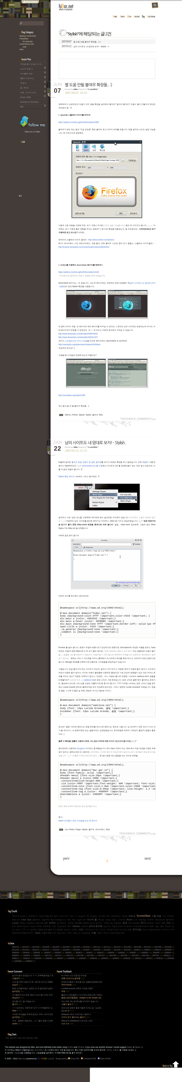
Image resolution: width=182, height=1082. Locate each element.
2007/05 (126, 970)
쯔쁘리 (22, 937)
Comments (146, 419)
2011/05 (169, 961)
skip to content (30, 3)
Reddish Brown (154, 944)
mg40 (79, 934)
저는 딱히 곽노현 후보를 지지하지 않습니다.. (80, 1017)
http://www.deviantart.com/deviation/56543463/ (78, 334)
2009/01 (70, 967)
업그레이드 (61, 937)
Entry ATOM (104, 1073)
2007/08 (92, 970)
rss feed (155, 5)
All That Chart (104, 930)
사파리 (109, 1064)
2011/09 (129, 961)
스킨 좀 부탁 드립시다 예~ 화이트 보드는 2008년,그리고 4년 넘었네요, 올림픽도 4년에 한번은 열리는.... (32, 997)
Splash (82, 415)
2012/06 (37, 961)
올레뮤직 (36, 934)
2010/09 (68, 964)
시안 (81, 944)
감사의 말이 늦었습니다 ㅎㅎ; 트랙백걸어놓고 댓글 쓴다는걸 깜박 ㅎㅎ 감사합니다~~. (32, 991)
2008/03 (17, 970)
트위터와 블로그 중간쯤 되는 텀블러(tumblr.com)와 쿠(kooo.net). (81, 997)
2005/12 (140, 973)
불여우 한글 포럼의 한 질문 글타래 (86, 462)
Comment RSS (89, 1073)
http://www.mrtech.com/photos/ (101, 240)
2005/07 (30, 975)
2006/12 (168, 970)
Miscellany (34, 38)
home (115, 16)
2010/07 (88, 964)
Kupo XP (106, 941)
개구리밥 (136, 944)
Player (144, 944)
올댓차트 (170, 934)
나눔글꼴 (17, 1067)
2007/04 (137, 970)
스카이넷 (121, 934)
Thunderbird (115, 930)
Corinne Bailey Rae (117, 947)
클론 (46, 937)
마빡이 (75, 944)
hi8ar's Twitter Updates (32, 122)
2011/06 (159, 961)
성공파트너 (33, 930)
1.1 (75, 930)
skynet (33, 941)
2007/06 (114, 970)
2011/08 (139, 961)
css (66, 844)
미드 (169, 937)
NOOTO (150, 934)
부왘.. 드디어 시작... (33, 92)
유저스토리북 (95, 940)
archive (136, 16)
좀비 (162, 941)
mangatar (93, 930)
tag (143, 16)
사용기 (100, 947)
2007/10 (71, 970)
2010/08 (78, 964)
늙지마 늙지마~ (96, 937)
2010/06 (98, 964)
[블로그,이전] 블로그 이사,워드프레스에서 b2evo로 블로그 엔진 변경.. (81, 1010)
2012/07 (27, 961)
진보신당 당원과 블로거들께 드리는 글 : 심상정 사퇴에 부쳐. (81, 1023)
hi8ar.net (66, 7)
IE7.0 (143, 937)
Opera (137, 1061)
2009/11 (149, 964)
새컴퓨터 (117, 937)
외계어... (33, 82)
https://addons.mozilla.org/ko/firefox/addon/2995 (78, 122)
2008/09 (112, 967)
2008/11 (91, 967)
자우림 (70, 937)
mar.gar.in (81, 757)
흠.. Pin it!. (33, 87)
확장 (101, 415)
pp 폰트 (34, 944)
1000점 (124, 930)
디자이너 (165, 944)
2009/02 (59, 967)
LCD (135, 934)
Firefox (75, 415)
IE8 (84, 934)
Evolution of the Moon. (33, 101)
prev (66, 872)
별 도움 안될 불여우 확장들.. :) (81, 41)
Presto (106, 947)
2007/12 (50, 970)
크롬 (49, 1064)
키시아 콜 (92, 934)
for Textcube (36, 41)
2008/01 (39, 970)
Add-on (68, 415)
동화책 (86, 937)
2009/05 (38, 967)
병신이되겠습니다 (58, 934)
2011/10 (119, 961)
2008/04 (169, 967)
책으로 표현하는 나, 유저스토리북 (30, 206)
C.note (34, 44)
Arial (71, 930)
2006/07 (62, 973)
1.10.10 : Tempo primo (52, 1073)
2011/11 (108, 961)
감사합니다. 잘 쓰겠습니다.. (24, 1017)
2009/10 (159, 964)
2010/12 (37, 964)
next (147, 872)
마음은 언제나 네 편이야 (122, 941)
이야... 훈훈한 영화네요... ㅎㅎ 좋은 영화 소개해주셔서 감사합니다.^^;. (32, 1036)
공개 (125, 937)
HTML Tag (108, 937)
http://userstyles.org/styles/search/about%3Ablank (79, 344)
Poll (54, 947)
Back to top (171, 1078)
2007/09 (81, 970)
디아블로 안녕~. (33, 73)
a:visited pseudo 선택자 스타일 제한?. (77, 1004)
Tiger (157, 941)
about (122, 16)
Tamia (38, 947)
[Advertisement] (107, 68)
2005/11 (151, 973)
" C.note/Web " (92, 89)
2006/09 (39, 973)
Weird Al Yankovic (19, 930)
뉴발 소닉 (77, 947)
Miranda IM (160, 934)
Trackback (128, 419)
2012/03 (68, 961)
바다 (97, 944)
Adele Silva (61, 947)
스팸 (93, 947)
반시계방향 (58, 944)
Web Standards (134, 937)
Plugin (78, 844)
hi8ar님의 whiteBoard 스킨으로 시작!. (77, 1036)
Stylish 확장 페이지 (66, 476)
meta (129, 16)
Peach (129, 934)
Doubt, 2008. (33, 96)
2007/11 (60, 970)
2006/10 (28, 973)
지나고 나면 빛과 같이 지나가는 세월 (115, 944)
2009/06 (27, 967)
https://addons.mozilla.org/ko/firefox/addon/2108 (78, 272)
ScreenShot (143, 930)
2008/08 (124, 967)
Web (36, 46)
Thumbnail (86, 947)
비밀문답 (30, 937)
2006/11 (17, 973)
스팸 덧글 (156, 930)
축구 (69, 941)
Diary (34, 49)
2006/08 (50, 973)
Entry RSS (74, 1073)
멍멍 (164, 937)
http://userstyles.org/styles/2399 (71, 395)
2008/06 (147, 967)
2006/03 (106, 973)
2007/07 (103, 970)
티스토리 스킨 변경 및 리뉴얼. (74, 991)
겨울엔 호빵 (46, 947)
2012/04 (58, 961)
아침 (54, 941)
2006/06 (73, 973)
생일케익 (45, 934)
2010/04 (119, 964)
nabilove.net (89, 686)
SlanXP (168, 941)
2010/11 (47, 964)
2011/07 (149, 961)
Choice (157, 937)
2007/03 (147, 970)
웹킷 (114, 934)
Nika (69, 934)
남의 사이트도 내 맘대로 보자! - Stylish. (85, 46)
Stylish (88, 415)
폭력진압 (47, 941)
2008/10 (102, 967)
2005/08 (20, 975)
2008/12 (81, 967)
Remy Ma (16, 934)
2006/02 (117, 973)
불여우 (95, 415)
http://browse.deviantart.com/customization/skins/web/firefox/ (84, 247)
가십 (164, 930)
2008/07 (135, 967)
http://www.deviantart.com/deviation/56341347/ (78, 337)
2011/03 (27, 964)
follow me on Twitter (32, 132)
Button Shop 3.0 (23, 941)
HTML (39, 941)
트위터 (52, 937)
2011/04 (17, 964)
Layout (15, 937)
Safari (129, 1061)
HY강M (170, 930)
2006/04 (95, 973)
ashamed (84, 941)
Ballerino (150, 937)
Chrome (81, 1061)
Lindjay (108, 934)
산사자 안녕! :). (33, 68)
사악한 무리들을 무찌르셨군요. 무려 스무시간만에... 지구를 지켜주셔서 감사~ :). (32, 1030)
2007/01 (157, 970)
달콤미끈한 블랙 (45, 944)
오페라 (115, 1064)
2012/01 (88, 961)
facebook (67, 944)
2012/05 (47, 961)
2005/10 (161, 973)
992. (33, 106)
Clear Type (26, 934)
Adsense (76, 940)
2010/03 (129, 964)
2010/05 (108, 964)
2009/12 (139, 964)
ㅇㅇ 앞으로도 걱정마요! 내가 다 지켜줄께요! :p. (32, 1023)
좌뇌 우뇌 (64, 930)
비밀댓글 (142, 934)
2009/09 (169, 964)
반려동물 (78, 937)
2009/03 (49, 967)
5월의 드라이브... (33, 77)
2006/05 (84, 973)
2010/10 (58, 964)
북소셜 (101, 934)
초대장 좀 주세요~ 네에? (143, 941)
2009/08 (17, 967)
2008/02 (28, 970)
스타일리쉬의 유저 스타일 (76, 341)
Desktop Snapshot (34, 36)
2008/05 (158, 967)
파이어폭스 (100, 844)
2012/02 (78, 961)
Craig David (61, 941)
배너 (74, 934)
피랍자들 (39, 937)
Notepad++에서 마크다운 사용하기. (76, 1030)
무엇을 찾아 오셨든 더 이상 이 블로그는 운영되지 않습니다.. (33, 63)
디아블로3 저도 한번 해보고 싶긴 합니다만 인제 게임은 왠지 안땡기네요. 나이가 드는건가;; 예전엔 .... (32, 1010)
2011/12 (98, 961)
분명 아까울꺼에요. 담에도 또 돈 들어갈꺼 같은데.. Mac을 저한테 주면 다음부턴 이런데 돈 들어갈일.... (32, 1004)
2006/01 (129, 973)
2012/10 (17, 961)
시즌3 (69, 947)
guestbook (151, 16)
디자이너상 (89, 944)
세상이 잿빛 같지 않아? (49, 930)
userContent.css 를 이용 (92, 466)
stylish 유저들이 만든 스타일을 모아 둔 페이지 (77, 835)
